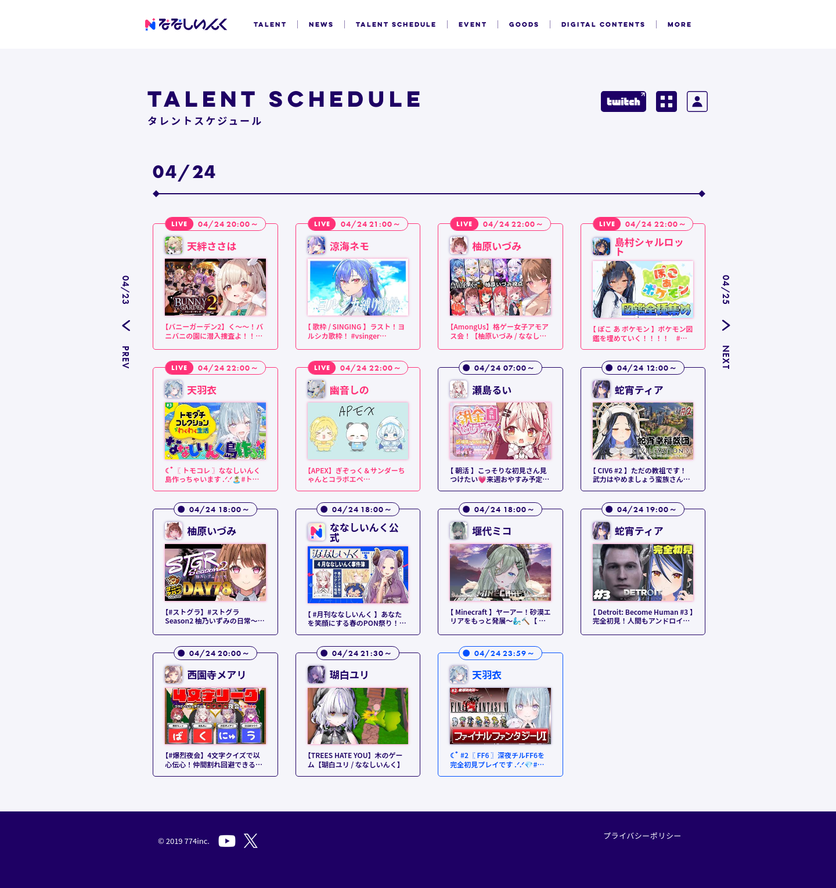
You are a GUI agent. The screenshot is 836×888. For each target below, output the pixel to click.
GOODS (524, 24)
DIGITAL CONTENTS (603, 24)
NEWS (321, 24)
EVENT (473, 24)
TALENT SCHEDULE (396, 24)
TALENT (270, 24)
